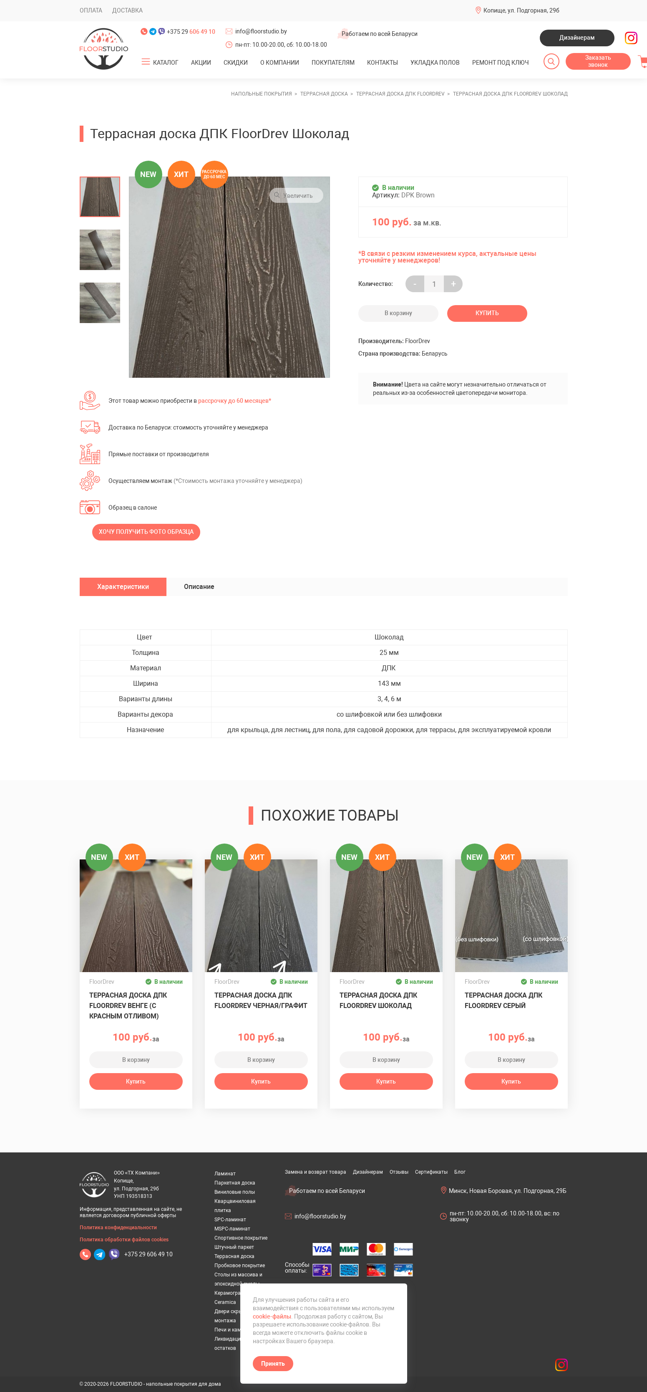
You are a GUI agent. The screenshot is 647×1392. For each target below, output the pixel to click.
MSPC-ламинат (232, 1229)
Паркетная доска (234, 1183)
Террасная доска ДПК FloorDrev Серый (503, 1000)
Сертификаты (431, 1172)
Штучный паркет (234, 1247)
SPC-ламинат (230, 1220)
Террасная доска (234, 1256)
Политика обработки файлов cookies (124, 1240)
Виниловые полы (234, 1192)
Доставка (127, 10)
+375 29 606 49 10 (148, 1254)
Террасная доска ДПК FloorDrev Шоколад (378, 1000)
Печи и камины (232, 1330)
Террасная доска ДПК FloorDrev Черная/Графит (260, 1000)
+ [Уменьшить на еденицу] (453, 284)
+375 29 (191, 32)
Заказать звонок (598, 61)
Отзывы (399, 1172)
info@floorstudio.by (261, 31)
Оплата (91, 10)
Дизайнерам (577, 37)
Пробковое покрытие (239, 1265)
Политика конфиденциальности (118, 1227)
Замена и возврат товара (315, 1172)
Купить (487, 313)
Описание (199, 587)
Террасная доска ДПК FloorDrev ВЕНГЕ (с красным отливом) (128, 1005)
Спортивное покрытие (240, 1238)
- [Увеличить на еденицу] (414, 284)
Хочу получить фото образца (146, 531)
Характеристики (123, 587)
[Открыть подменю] (145, 61)
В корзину (398, 313)
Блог (460, 1172)
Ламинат (225, 1174)
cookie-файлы (272, 1316)
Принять (273, 1363)
